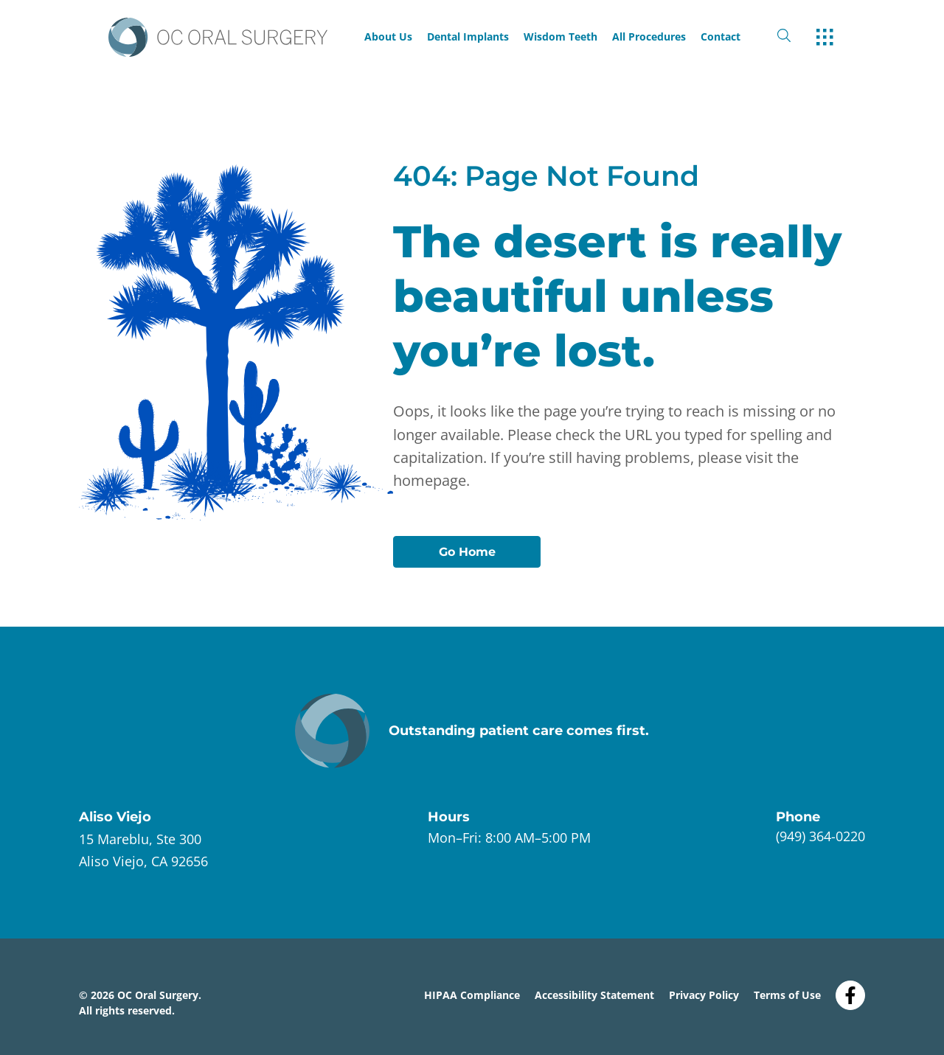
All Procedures (649, 37)
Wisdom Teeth (560, 37)
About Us (388, 37)
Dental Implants (468, 37)
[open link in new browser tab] (143, 850)
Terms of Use (787, 995)
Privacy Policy (704, 995)
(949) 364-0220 (820, 836)
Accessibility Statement (594, 995)
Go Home (467, 552)
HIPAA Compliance (472, 995)
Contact (720, 37)
